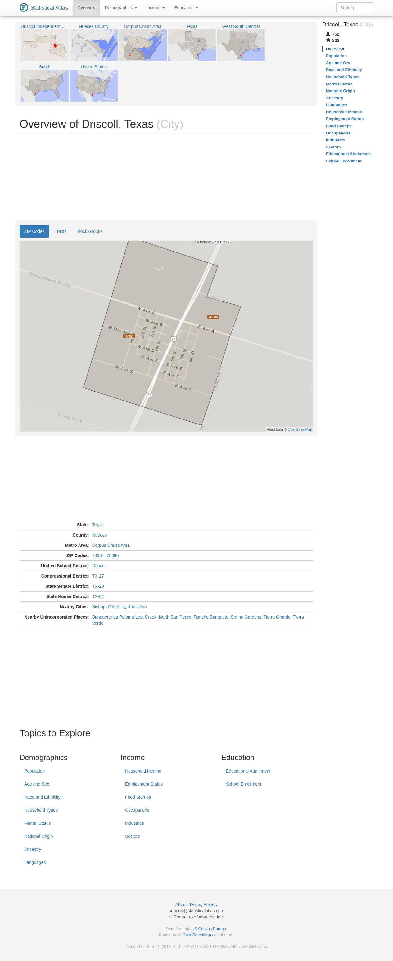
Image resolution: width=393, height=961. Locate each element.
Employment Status (144, 784)
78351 (98, 555)
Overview (86, 7)
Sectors (132, 836)
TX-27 (98, 575)
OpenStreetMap (197, 934)
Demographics (121, 7)
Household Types (41, 810)
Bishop (99, 606)
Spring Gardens (246, 616)
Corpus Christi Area (111, 545)
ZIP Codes (34, 231)
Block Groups (89, 231)
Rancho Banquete (211, 616)
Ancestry (32, 849)
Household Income (143, 770)
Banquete (101, 616)
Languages (35, 862)
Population (34, 770)
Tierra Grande (277, 616)
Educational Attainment (248, 770)
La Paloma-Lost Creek (134, 616)
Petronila (116, 606)
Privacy (210, 904)
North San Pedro (175, 616)
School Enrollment (243, 784)
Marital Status (37, 823)
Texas (98, 524)
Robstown (137, 606)
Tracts (60, 231)
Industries (134, 823)
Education (186, 7)
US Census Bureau (209, 929)
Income (156, 7)
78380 (112, 555)
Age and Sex (36, 784)
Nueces (99, 535)
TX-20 (98, 586)
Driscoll (99, 565)
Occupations (137, 810)
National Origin (38, 836)
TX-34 (98, 596)
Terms (195, 904)
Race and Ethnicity (42, 797)
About (181, 904)
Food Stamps (138, 797)
